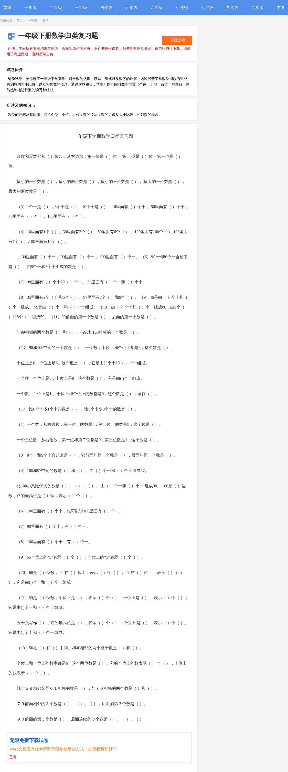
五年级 (131, 7)
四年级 (106, 7)
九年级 (257, 7)
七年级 (207, 7)
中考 (280, 7)
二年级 (56, 7)
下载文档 (177, 40)
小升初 (182, 7)
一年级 (30, 7)
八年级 (232, 7)
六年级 (157, 7)
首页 (7, 7)
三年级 (81, 7)
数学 (45, 20)
